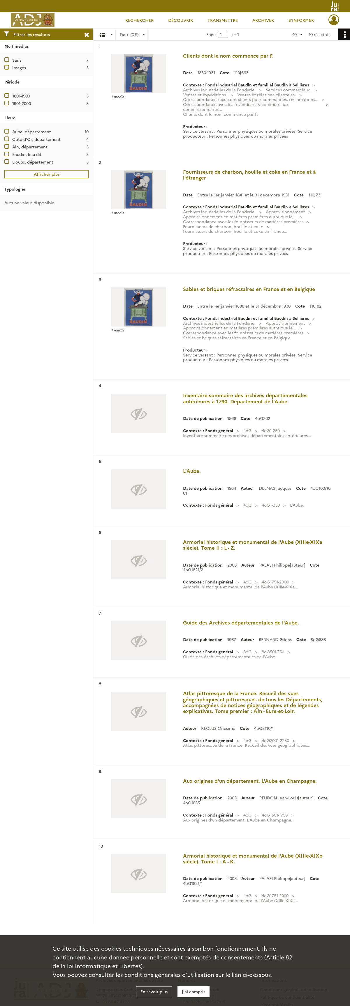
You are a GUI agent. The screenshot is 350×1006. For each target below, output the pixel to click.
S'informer (301, 20)
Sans (16, 60)
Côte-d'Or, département (36, 139)
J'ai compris (193, 991)
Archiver (263, 20)
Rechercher (139, 20)
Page (211, 34)
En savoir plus (154, 991)
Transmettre (222, 20)
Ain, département (30, 147)
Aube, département (31, 131)
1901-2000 (21, 103)
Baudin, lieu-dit (27, 154)
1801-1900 (21, 96)
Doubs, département (32, 162)
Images (19, 67)
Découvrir (180, 20)
